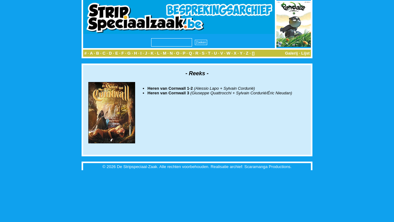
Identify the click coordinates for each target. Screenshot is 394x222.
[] (253, 53)
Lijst (305, 53)
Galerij (291, 53)
